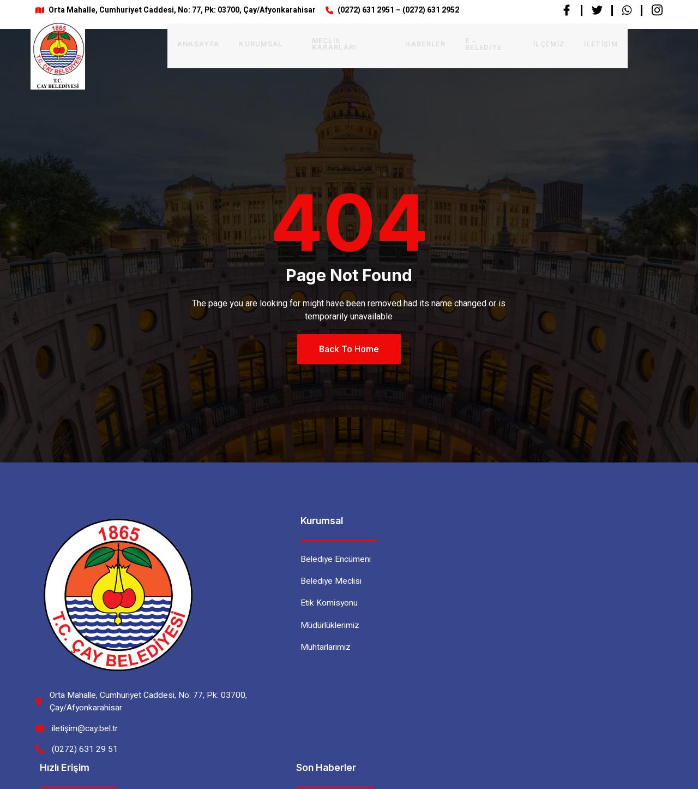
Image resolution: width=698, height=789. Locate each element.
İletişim (570, 43)
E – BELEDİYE (458, 43)
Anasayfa (165, 43)
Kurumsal (232, 43)
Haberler (394, 43)
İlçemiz (518, 43)
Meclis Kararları (316, 43)
